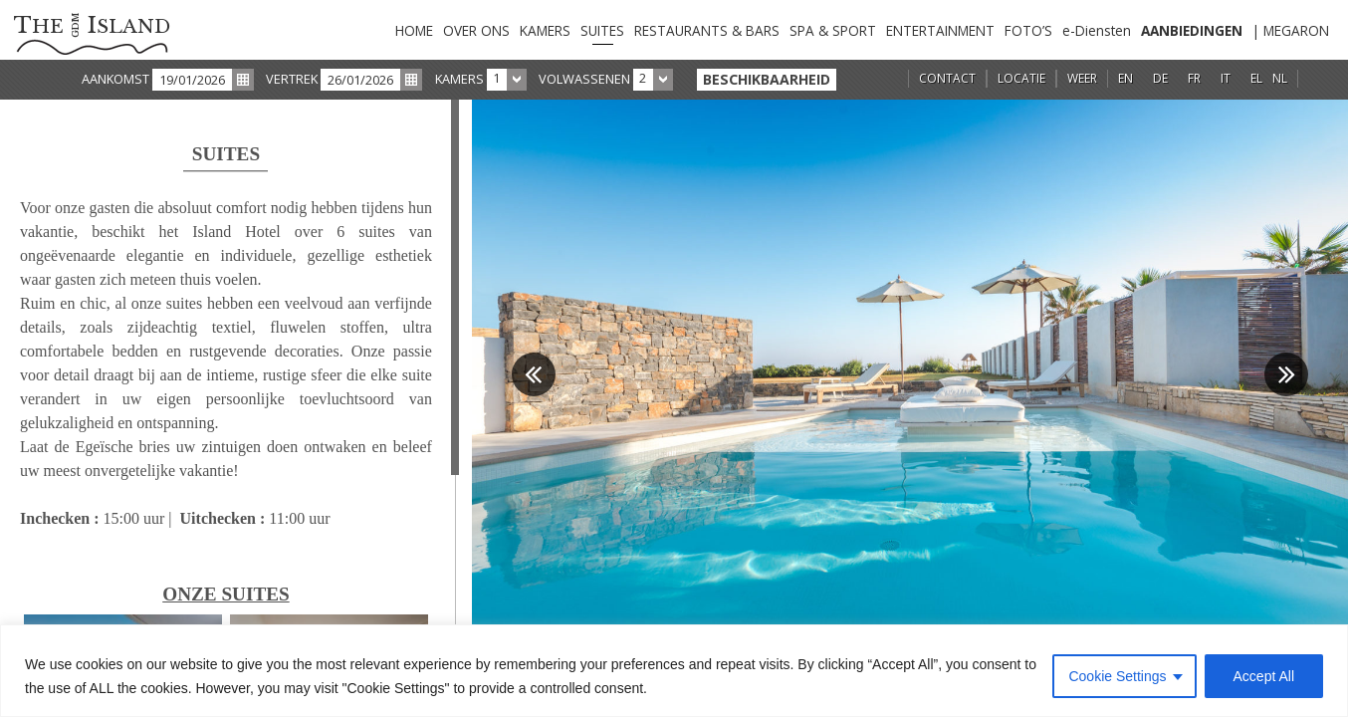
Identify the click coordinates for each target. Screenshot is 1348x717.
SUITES (602, 30)
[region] (674, 670)
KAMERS (545, 30)
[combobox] (507, 80)
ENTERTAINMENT (940, 30)
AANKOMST (115, 79)
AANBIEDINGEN (1191, 30)
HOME (414, 30)
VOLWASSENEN (584, 79)
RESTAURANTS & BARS (707, 30)
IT (1226, 78)
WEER (1082, 78)
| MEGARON (1290, 30)
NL (1279, 78)
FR (1194, 78)
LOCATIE (1021, 78)
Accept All (1264, 676)
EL (1256, 78)
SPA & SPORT (832, 30)
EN (1125, 78)
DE (1160, 78)
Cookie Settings (1117, 676)
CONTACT (947, 78)
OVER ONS (476, 30)
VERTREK (292, 79)
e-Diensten (1096, 30)
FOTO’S (1028, 30)
